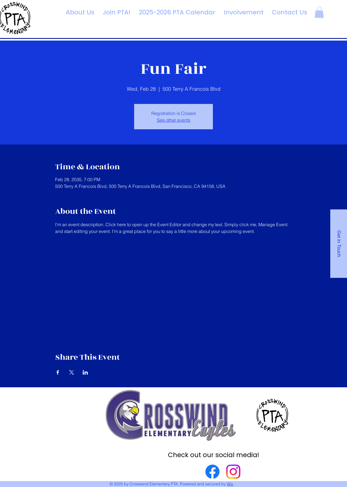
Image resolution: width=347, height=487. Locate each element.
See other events (173, 120)
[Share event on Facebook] (57, 372)
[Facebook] (212, 471)
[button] (319, 12)
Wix (230, 483)
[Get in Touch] (338, 243)
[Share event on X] (71, 372)
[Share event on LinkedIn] (85, 372)
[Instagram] (233, 471)
